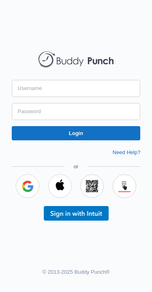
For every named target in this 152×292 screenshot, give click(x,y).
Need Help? (127, 152)
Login (76, 133)
